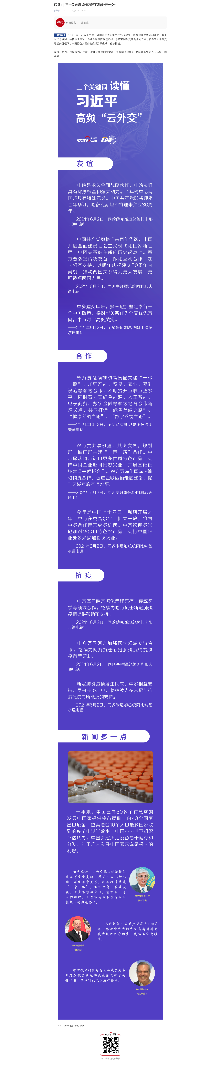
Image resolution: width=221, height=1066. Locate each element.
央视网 (57, 10)
